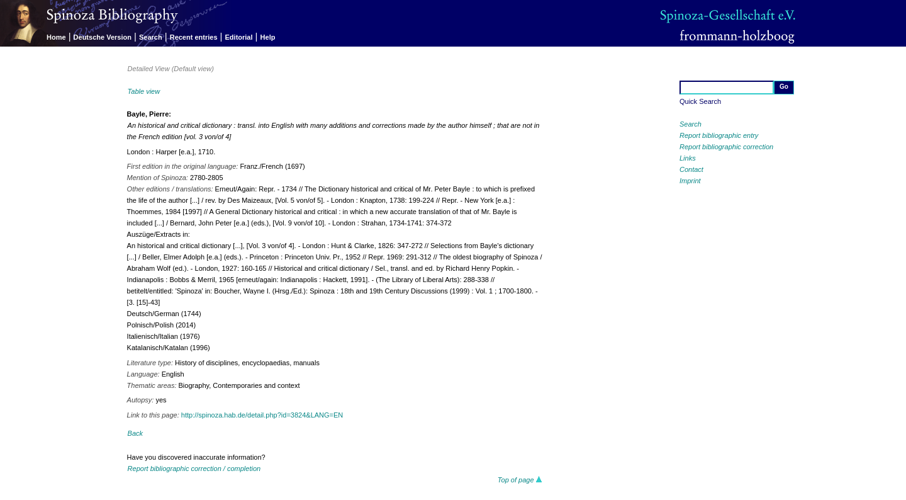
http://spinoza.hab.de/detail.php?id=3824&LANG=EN (262, 415)
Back (135, 433)
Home (56, 37)
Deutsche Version (102, 37)
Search (150, 37)
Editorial (239, 37)
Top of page (520, 480)
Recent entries (194, 37)
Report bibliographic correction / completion (194, 468)
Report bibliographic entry (719, 135)
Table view (144, 91)
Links (688, 158)
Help (268, 37)
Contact (691, 169)
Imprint (690, 181)
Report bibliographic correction (726, 147)
